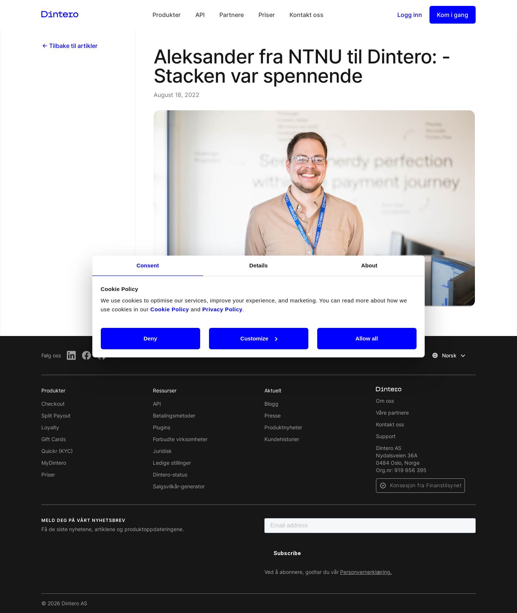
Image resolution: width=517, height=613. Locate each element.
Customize (258, 338)
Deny (150, 338)
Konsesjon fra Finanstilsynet (426, 485)
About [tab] (369, 265)
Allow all (367, 338)
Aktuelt (272, 390)
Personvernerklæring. (366, 572)
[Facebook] (86, 355)
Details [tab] (258, 265)
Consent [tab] (148, 265)
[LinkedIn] (71, 355)
